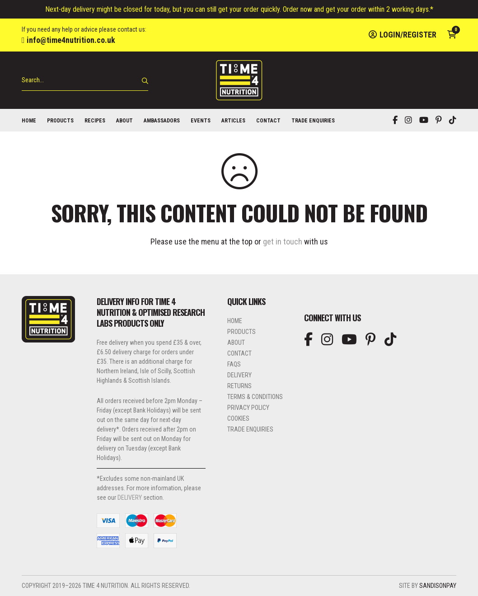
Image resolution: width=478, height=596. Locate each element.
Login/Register (402, 34)
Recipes (94, 120)
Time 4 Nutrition (239, 80)
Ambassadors (162, 120)
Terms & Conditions (255, 396)
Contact (268, 120)
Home (29, 120)
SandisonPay (437, 585)
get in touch (282, 241)
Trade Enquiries (313, 120)
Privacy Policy (248, 407)
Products (60, 120)
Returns (239, 386)
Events (201, 120)
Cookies (238, 418)
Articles (233, 120)
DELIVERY (129, 497)
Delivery (239, 375)
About (124, 120)
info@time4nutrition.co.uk (68, 40)
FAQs (234, 364)
